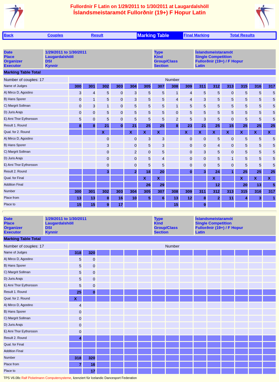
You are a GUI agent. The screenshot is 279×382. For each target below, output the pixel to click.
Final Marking (196, 35)
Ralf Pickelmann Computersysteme (46, 378)
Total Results (242, 35)
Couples (55, 35)
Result (97, 35)
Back (8, 35)
